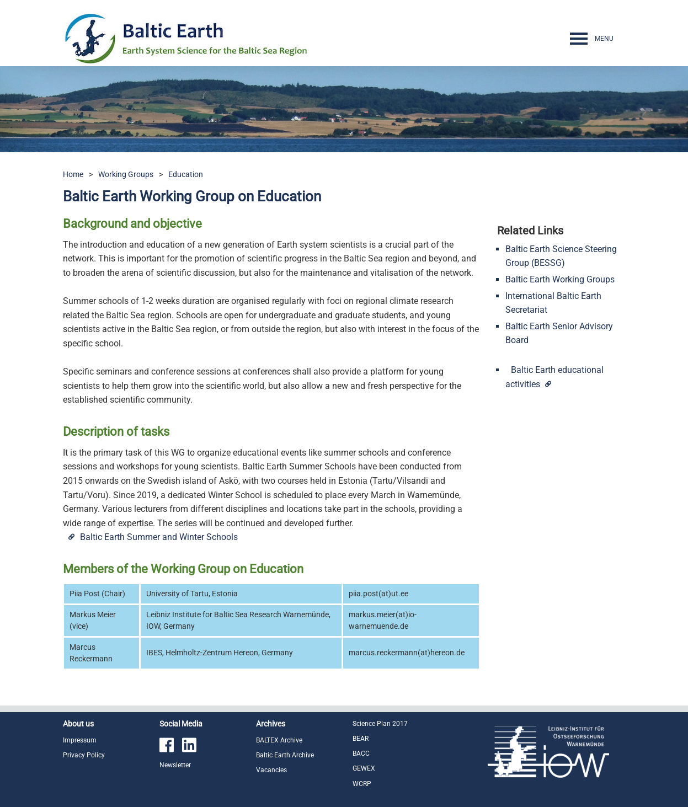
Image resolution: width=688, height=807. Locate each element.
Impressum (80, 740)
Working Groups (125, 174)
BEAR (361, 738)
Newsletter (175, 765)
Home (73, 174)
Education (185, 174)
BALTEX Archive (279, 740)
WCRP (362, 784)
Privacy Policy (84, 755)
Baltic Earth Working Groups (560, 279)
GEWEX (364, 768)
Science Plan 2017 (380, 724)
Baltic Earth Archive (285, 755)
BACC (361, 753)
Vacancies (271, 770)
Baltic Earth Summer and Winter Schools (159, 537)
